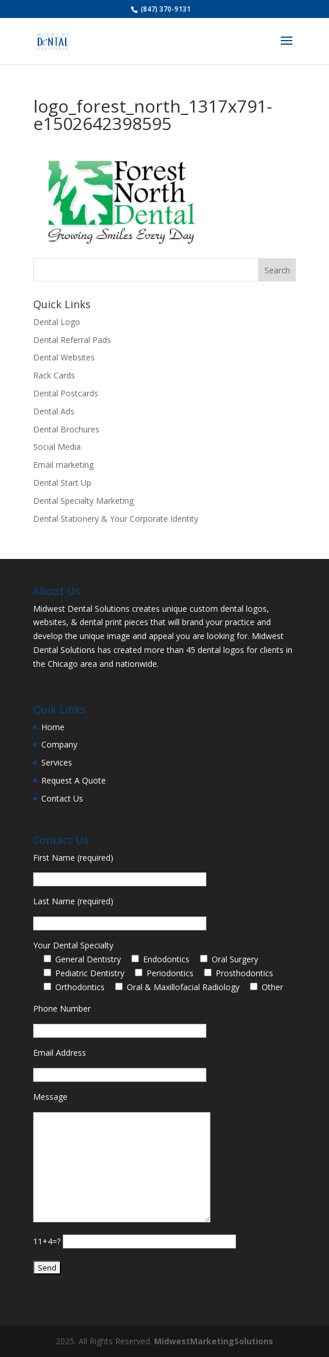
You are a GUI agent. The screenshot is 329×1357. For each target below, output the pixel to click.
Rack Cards (54, 375)
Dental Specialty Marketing (83, 500)
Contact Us (62, 798)
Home (53, 726)
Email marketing (63, 464)
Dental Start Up (62, 482)
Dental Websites (64, 357)
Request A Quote (73, 780)
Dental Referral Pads (72, 339)
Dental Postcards (65, 393)
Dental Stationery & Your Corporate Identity (115, 518)
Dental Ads (53, 411)
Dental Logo (56, 321)
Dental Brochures (66, 429)
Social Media (57, 446)
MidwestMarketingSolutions (213, 1341)
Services (56, 762)
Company (59, 744)
